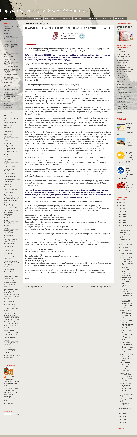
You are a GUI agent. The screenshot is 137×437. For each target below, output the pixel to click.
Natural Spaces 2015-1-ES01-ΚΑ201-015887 (12, 334)
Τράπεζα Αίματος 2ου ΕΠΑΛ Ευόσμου (11, 211)
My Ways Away (9, 330)
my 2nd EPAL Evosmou (11, 378)
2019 (121, 217)
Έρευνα (6, 110)
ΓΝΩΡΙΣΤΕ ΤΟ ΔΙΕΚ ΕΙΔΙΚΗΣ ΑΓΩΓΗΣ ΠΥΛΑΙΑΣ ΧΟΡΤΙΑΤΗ (126, 366)
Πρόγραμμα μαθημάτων (12, 179)
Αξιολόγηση (8, 36)
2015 (121, 205)
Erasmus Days (9, 269)
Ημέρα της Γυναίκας (10, 113)
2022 (121, 414)
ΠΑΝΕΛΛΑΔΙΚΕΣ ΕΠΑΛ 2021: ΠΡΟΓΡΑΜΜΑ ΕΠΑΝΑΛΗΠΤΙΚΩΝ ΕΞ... (126, 261)
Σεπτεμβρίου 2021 (127, 394)
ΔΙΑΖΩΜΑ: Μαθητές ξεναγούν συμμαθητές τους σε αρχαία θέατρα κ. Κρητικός (124, 86)
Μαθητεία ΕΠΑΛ (9, 146)
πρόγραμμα (107, 18)
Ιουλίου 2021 (125, 250)
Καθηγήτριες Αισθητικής (12, 118)
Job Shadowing (9, 301)
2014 (121, 202)
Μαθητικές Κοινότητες (11, 151)
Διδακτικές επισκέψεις (11, 66)
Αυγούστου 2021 (126, 253)
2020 (121, 220)
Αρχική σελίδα (66, 286)
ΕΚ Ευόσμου (8, 82)
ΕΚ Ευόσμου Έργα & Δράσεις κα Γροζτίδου (124, 97)
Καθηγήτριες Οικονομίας (8, 135)
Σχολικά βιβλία (8, 192)
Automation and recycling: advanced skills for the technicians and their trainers (12, 240)
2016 (121, 208)
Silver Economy (122, 101)
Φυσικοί (6, 225)
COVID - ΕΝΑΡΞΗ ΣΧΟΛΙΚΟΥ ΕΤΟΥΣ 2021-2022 (126, 357)
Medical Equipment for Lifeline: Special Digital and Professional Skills (11, 319)
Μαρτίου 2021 (125, 235)
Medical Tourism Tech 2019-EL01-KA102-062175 (11, 325)
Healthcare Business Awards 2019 (11, 277)
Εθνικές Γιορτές (9, 77)
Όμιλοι (6, 164)
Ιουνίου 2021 (125, 247)
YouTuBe (7, 360)
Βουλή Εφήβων (9, 47)
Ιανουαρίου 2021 (126, 225)
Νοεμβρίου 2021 (126, 404)
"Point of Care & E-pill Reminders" (11, 27)
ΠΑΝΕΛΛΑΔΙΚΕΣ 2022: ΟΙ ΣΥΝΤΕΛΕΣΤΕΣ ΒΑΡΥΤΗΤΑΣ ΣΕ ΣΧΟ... (126, 324)
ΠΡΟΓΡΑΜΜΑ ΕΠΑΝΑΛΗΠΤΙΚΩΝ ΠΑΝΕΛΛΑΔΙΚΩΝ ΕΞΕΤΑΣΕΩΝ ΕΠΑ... (126, 347)
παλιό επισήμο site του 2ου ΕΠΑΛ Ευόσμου (124, 55)
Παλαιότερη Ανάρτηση (101, 286)
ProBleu (6, 340)
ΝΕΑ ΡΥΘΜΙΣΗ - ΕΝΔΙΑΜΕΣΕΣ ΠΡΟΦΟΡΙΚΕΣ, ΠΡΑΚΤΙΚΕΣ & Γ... (126, 293)
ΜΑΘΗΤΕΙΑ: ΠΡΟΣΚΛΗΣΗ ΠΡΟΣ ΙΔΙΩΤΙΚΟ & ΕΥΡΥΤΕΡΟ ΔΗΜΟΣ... (126, 376)
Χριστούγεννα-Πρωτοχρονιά (9, 231)
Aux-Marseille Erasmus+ (8, 247)
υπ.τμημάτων (36, 18)
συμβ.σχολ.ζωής (93, 18)
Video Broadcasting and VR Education (12, 356)
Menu (6, 18)
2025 (121, 423)
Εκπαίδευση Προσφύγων (8, 86)
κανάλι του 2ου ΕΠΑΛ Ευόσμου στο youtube (124, 66)
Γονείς (6, 52)
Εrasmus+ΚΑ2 (50, 18)
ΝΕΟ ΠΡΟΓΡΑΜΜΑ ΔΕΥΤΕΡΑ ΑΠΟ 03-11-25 (129, 186)
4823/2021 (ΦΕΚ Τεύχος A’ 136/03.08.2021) (49, 51)
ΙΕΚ (5, 115)
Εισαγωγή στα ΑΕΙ (10, 80)
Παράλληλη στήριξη (10, 166)
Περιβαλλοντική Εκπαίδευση (9, 170)
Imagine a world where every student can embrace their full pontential (11, 283)
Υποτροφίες (8, 215)
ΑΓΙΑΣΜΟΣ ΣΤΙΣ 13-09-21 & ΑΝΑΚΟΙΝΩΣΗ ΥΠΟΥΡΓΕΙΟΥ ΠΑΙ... (126, 313)
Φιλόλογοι (7, 217)
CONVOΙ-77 (8, 253)
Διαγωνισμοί (8, 64)
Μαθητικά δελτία (9, 149)
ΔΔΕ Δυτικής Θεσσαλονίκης (8, 55)
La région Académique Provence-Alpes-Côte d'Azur (11, 308)
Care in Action (8, 250)
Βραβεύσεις (8, 49)
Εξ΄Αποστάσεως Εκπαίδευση (9, 97)
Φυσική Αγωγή (9, 223)
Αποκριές (7, 39)
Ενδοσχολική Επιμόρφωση (8, 93)
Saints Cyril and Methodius (122, 112)
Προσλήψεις (8, 181)
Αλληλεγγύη (8, 33)
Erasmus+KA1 (65, 18)
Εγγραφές (7, 72)
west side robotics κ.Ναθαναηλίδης (123, 107)
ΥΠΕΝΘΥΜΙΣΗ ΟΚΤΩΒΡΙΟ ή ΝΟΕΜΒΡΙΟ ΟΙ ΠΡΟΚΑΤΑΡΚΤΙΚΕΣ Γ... (126, 303)
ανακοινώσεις (120, 18)
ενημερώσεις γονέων (20, 18)
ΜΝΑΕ (6, 154)
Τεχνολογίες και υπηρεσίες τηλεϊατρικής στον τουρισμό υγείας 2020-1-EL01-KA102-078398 (11, 198)
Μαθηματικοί (8, 143)
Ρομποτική (7, 187)
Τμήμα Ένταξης (9, 205)
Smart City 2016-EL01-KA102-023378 (11, 343)
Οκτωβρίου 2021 (126, 399)
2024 (121, 420)
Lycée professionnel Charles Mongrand (10, 314)
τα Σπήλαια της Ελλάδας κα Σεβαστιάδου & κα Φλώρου (125, 71)
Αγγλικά (6, 31)
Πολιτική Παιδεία (9, 174)
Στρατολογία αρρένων (11, 189)
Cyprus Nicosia (9, 258)
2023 (121, 417)
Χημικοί (6, 228)
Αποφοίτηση (8, 41)
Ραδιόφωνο (7, 184)
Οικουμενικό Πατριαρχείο (8, 160)
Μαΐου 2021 (125, 244)
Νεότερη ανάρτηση (34, 286)
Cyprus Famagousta (10, 256)
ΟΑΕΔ (6, 157)
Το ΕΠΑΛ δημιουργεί (10, 207)
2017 (121, 211)
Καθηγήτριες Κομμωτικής (8, 126)
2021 (121, 223)
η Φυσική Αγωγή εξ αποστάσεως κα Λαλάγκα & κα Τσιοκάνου (123, 78)
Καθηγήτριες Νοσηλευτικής (8, 131)
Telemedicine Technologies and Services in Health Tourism (10, 350)
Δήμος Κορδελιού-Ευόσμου (10, 60)
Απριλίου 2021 (125, 239)
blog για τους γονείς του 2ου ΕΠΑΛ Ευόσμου (44, 10)
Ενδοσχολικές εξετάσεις (40, 279)
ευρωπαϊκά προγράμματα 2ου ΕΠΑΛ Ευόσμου (123, 60)
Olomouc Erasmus (10, 337)
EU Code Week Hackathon (9, 273)
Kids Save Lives (9, 304)
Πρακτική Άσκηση (10, 176)
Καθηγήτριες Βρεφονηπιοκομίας (10, 121)
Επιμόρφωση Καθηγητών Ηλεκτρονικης (8, 105)
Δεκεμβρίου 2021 (126, 408)
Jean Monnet (8, 299)
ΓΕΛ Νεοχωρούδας (123, 104)
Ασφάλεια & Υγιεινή (10, 44)
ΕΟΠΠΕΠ (7, 101)
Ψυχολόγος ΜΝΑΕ (10, 235)
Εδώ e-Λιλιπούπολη (10, 74)
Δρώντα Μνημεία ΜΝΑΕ (12, 69)
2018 (121, 214)
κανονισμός (79, 18)
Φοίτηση (6, 220)
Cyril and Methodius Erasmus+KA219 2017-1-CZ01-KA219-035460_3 (11, 264)
